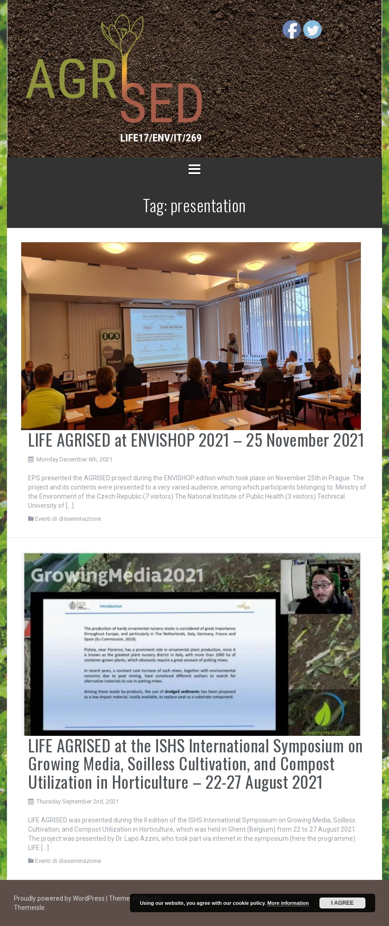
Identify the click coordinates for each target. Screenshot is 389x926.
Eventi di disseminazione (68, 518)
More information (288, 903)
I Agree (342, 903)
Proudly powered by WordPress (60, 898)
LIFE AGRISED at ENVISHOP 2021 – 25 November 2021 (196, 439)
